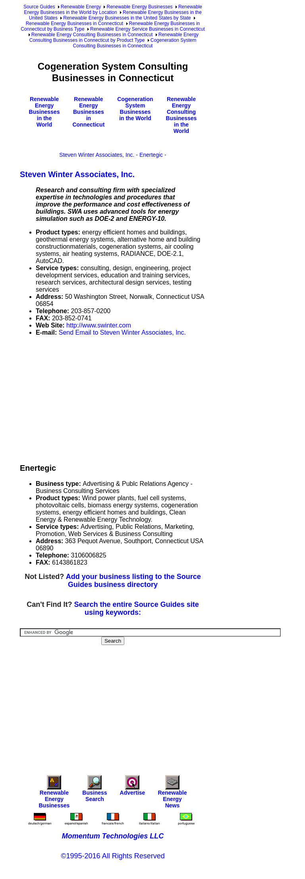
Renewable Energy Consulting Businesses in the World (181, 115)
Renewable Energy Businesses (139, 7)
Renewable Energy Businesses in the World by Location (113, 9)
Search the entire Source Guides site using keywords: (136, 608)
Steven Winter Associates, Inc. (96, 155)
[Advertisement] (162, 398)
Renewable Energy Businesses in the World (44, 112)
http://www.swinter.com (98, 325)
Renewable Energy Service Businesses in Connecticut (147, 29)
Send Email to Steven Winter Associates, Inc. (122, 332)
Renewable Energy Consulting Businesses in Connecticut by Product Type (114, 37)
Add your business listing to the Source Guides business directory (133, 581)
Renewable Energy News (172, 794)
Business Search (94, 790)
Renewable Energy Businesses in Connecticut (74, 23)
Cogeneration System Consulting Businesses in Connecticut (135, 43)
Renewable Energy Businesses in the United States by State (127, 18)
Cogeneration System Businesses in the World (135, 108)
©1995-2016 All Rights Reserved (112, 856)
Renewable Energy (81, 7)
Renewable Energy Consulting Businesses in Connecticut (92, 34)
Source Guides (39, 7)
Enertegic (151, 155)
